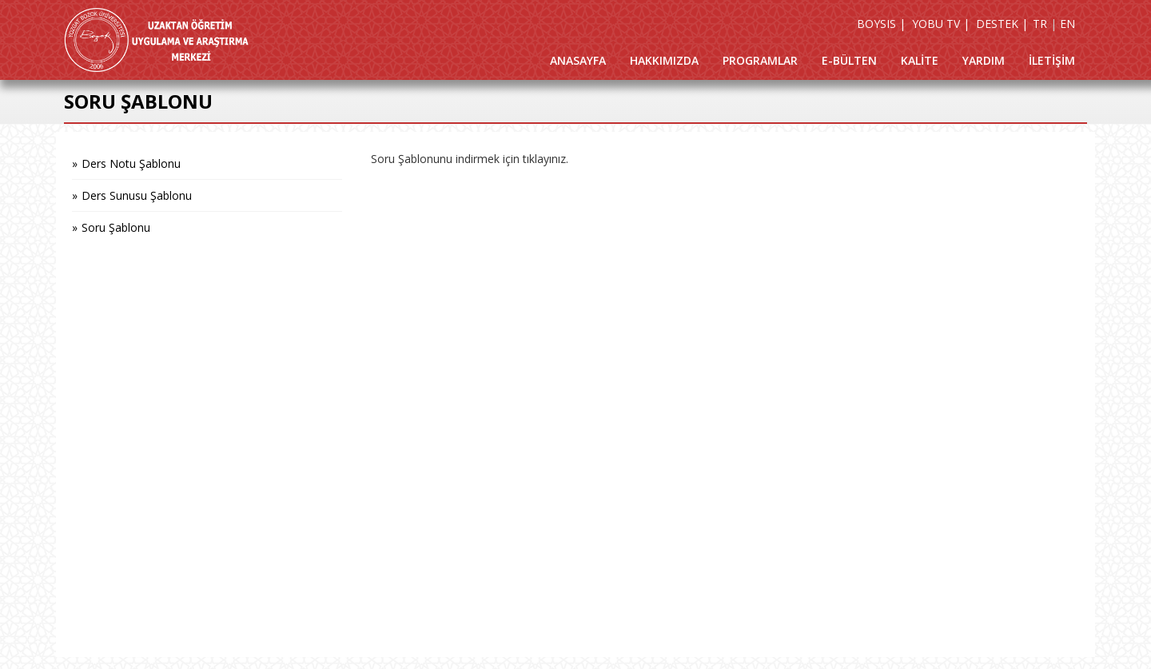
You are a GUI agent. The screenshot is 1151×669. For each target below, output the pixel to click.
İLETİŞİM (1052, 60)
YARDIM (983, 60)
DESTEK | (1002, 23)
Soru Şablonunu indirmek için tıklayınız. (469, 158)
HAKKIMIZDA (664, 60)
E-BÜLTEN (849, 60)
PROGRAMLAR (760, 60)
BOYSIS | (881, 23)
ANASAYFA (578, 60)
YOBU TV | (941, 23)
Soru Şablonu (116, 227)
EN (1067, 23)
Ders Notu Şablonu (131, 163)
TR (1040, 23)
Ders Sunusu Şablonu (137, 195)
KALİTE (919, 60)
